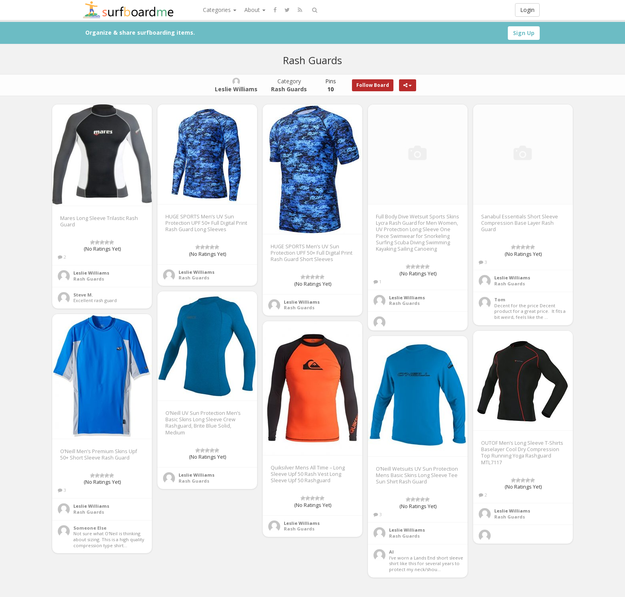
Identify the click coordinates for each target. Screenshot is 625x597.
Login (527, 10)
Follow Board (372, 85)
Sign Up (524, 33)
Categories (219, 10)
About (254, 10)
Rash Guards (88, 279)
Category (289, 85)
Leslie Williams (91, 273)
